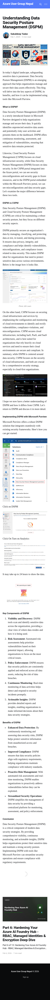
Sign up (26, 977)
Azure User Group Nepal (18, 4)
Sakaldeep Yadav (19, 34)
